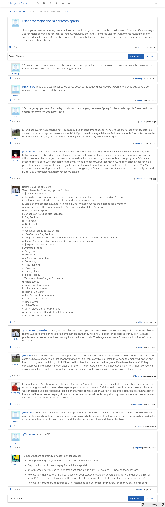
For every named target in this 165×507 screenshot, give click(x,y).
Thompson (15, 138)
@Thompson (29, 151)
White (16, 195)
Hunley (15, 29)
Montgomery (15, 393)
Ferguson (15, 443)
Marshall (16, 160)
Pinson (15, 464)
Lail (15, 117)
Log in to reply (136, 56)
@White (26, 355)
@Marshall (42, 330)
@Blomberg (28, 86)
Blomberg (15, 74)
